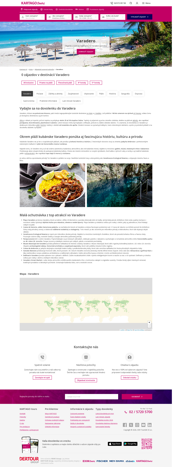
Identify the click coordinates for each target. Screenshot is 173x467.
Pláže (101, 93)
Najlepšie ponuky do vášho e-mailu (34, 396)
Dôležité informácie (52, 427)
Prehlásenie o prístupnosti (29, 430)
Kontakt (22, 414)
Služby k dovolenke (77, 423)
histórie (43, 125)
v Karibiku (97, 113)
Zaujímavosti (73, 93)
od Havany (137, 113)
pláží (38, 125)
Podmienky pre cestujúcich (80, 420)
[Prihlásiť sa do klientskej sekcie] (137, 3)
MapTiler (130, 330)
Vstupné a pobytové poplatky (80, 427)
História (112, 93)
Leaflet (122, 330)
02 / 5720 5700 (140, 411)
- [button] (149, 326)
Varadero (27, 93)
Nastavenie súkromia (52, 423)
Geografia (125, 93)
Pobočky (23, 417)
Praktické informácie (48, 101)
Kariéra (22, 420)
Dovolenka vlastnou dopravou (106, 423)
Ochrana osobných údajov (54, 420)
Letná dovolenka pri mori (105, 414)
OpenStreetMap (139, 330)
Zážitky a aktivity (55, 93)
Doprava (138, 93)
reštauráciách (30, 153)
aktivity (135, 120)
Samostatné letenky (103, 427)
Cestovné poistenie (77, 414)
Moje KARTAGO (51, 414)
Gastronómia (28, 101)
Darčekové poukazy (52, 417)
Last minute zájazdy (103, 417)
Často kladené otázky (78, 417)
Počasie (40, 93)
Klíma (22, 120)
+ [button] (149, 322)
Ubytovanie (89, 93)
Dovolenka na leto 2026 (104, 420)
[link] (28, 83)
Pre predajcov (25, 427)
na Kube (90, 113)
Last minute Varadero (71, 101)
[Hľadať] (130, 3)
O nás (22, 423)
